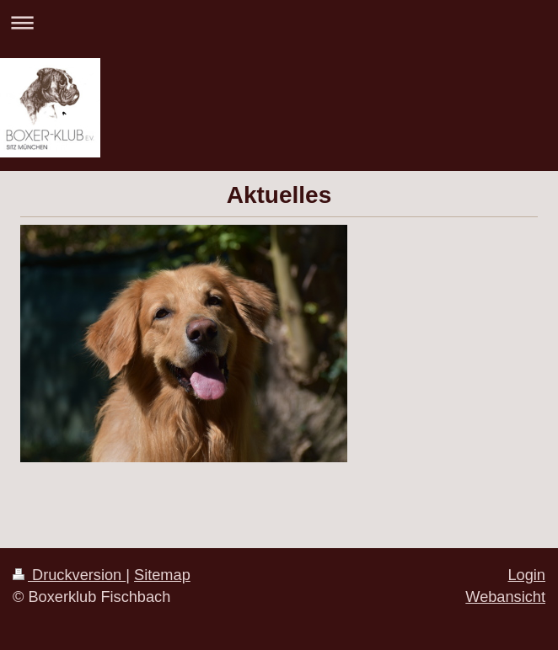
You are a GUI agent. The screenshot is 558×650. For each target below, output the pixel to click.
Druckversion (69, 575)
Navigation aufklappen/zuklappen (279, 22)
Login (526, 575)
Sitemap (162, 575)
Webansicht (505, 597)
